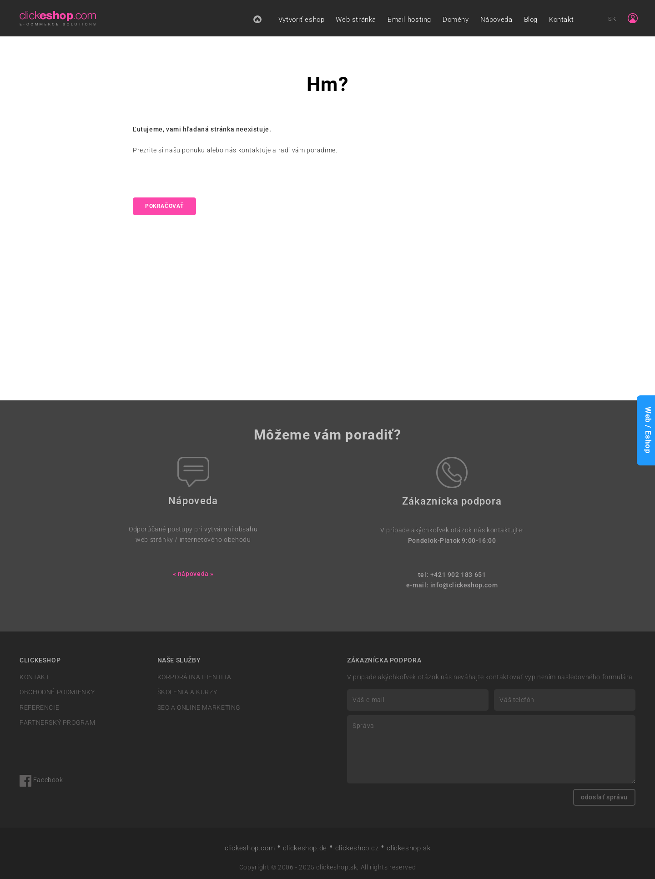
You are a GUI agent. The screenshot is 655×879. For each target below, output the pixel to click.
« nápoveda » (193, 574)
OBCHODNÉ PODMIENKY (57, 692)
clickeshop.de (305, 848)
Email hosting (409, 19)
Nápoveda (496, 19)
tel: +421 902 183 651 (452, 575)
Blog (531, 19)
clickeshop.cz (357, 848)
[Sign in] (633, 18)
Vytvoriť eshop (301, 19)
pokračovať (164, 206)
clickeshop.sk (408, 848)
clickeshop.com (250, 848)
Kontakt (561, 19)
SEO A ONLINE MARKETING (199, 708)
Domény (456, 19)
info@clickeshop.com (464, 585)
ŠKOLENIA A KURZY (187, 692)
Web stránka (356, 19)
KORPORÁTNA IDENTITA (194, 677)
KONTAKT (34, 677)
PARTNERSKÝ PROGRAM (57, 723)
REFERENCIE (39, 708)
